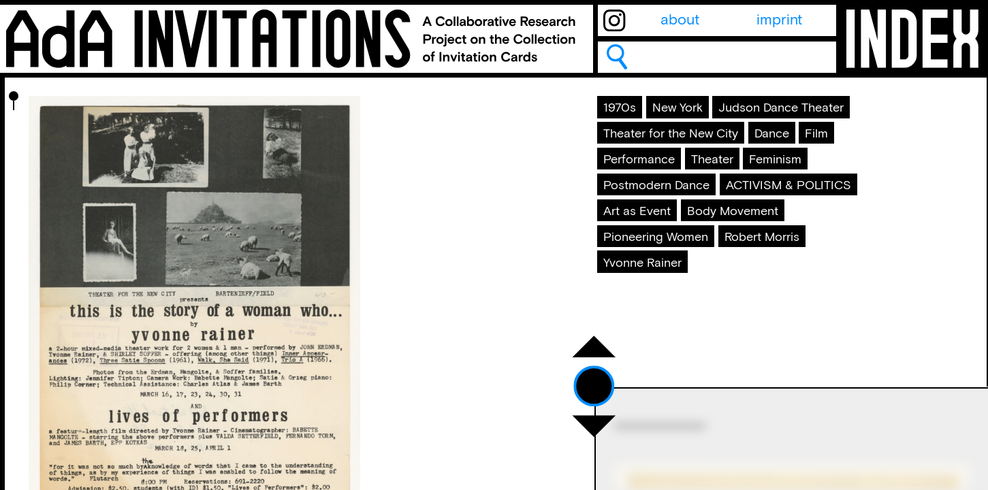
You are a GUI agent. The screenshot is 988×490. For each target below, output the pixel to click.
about (679, 20)
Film (623, 207)
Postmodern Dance (755, 238)
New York (697, 115)
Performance (700, 207)
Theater (788, 207)
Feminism (640, 238)
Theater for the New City (690, 176)
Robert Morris (655, 330)
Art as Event (816, 268)
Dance (812, 176)
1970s (628, 115)
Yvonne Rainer (767, 330)
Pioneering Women (800, 300)
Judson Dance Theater (684, 145)
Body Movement (663, 300)
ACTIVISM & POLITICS (683, 268)
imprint (779, 20)
